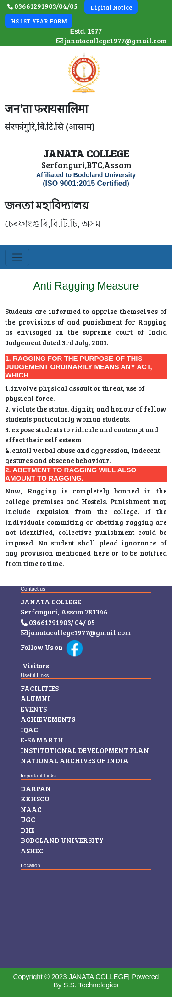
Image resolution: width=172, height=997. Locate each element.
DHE (28, 830)
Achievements (48, 719)
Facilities (40, 688)
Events (34, 708)
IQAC (29, 729)
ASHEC (32, 850)
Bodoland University (62, 840)
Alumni (35, 698)
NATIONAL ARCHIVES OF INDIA (74, 760)
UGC (28, 819)
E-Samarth (42, 739)
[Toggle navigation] (17, 257)
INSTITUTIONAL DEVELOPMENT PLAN (85, 750)
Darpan (36, 788)
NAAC (31, 809)
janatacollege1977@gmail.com (111, 40)
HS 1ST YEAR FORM (39, 21)
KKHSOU (35, 798)
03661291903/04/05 (42, 6)
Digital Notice (111, 7)
